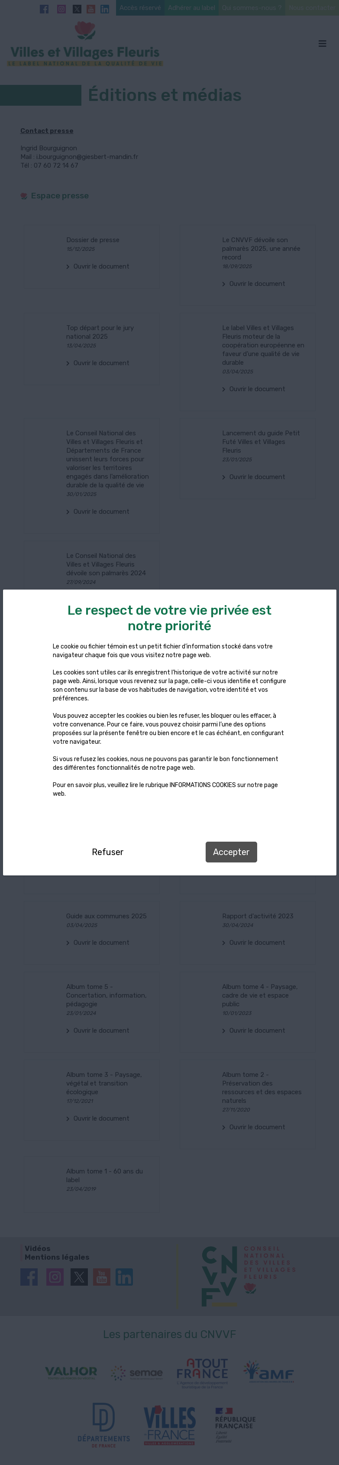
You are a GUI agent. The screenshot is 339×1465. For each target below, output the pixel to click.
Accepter (231, 852)
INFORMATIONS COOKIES (203, 785)
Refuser (108, 852)
